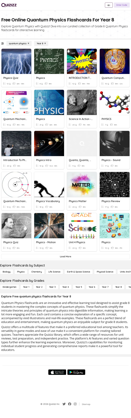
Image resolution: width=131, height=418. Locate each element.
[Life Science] (54, 271)
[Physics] (20, 271)
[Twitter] (64, 404)
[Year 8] (41, 43)
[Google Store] (76, 372)
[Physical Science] (105, 271)
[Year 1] (26, 287)
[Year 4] (66, 287)
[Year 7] (105, 287)
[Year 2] (39, 287)
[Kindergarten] (9, 287)
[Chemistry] (37, 271)
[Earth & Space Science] (78, 271)
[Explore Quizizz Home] (9, 5)
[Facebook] (69, 404)
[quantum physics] (19, 43)
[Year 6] (92, 287)
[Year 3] (52, 287)
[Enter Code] (122, 5)
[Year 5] (79, 287)
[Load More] (65, 256)
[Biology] (6, 271)
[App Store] (57, 372)
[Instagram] (75, 404)
